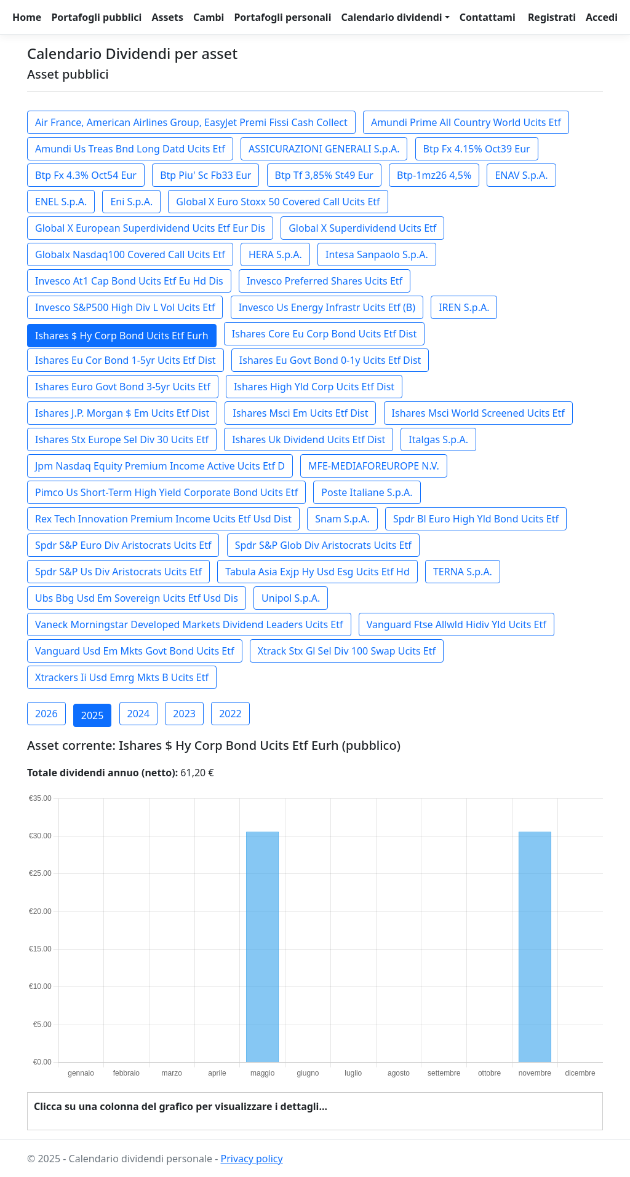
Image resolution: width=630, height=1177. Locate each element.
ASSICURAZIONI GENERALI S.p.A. (324, 148)
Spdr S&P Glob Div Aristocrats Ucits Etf (323, 545)
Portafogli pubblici (96, 17)
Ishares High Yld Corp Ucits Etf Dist (314, 386)
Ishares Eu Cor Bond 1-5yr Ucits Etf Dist (125, 360)
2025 (92, 715)
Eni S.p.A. (131, 201)
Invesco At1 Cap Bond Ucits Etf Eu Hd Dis (129, 281)
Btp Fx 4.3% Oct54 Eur (86, 175)
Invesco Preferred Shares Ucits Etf (324, 281)
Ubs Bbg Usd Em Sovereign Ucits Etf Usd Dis (136, 598)
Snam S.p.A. (342, 519)
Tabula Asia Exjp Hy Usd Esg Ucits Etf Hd (317, 571)
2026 (46, 713)
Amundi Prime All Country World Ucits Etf (466, 122)
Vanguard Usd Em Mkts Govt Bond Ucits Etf (134, 651)
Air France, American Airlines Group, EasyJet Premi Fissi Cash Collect (191, 122)
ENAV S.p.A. (521, 175)
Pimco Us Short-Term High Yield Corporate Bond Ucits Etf (166, 492)
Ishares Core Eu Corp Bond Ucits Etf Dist (324, 334)
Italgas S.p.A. (438, 439)
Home (26, 17)
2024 (138, 713)
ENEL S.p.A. (61, 201)
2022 (230, 713)
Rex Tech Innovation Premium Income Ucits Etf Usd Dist (163, 519)
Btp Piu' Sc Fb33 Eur (205, 175)
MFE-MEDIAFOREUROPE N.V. (373, 466)
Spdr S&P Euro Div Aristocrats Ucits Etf (123, 545)
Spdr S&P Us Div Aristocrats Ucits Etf (118, 571)
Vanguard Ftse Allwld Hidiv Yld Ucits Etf (456, 624)
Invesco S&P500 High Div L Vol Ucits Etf (125, 307)
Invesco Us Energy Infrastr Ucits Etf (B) (327, 307)
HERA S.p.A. (275, 254)
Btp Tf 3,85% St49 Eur (324, 175)
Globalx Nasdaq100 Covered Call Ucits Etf (130, 254)
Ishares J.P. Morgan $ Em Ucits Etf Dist (122, 413)
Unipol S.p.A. (290, 598)
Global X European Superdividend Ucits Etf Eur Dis (150, 228)
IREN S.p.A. (464, 307)
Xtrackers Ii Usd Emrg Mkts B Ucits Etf (122, 677)
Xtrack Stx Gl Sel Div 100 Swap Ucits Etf (347, 651)
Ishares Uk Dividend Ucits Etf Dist (308, 439)
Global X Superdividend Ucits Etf (362, 228)
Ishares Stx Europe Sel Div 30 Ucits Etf (122, 439)
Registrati (552, 17)
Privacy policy (251, 1158)
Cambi (208, 17)
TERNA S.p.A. (462, 571)
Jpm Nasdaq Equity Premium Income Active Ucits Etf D (160, 466)
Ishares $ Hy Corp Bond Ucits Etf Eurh (122, 335)
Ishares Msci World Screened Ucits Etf (478, 413)
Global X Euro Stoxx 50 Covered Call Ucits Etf (278, 201)
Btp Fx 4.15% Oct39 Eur (476, 148)
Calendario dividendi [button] (391, 17)
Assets (167, 17)
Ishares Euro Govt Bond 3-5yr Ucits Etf (122, 386)
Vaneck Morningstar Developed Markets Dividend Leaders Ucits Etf (189, 624)
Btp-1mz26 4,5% (434, 175)
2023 (184, 713)
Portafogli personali (282, 17)
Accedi (602, 17)
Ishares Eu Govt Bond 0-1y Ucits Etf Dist (330, 360)
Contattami (488, 17)
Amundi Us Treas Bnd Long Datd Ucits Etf (130, 148)
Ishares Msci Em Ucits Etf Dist (300, 413)
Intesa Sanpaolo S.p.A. (376, 254)
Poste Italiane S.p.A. (366, 492)
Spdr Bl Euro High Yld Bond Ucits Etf (476, 519)
